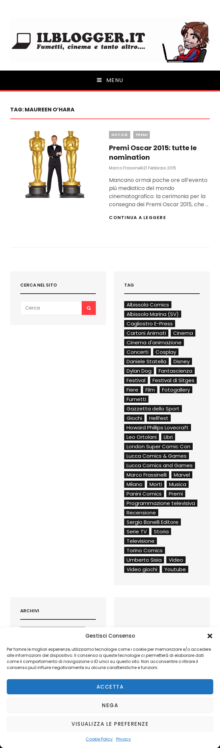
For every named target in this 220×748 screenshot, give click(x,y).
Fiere (132, 389)
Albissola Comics (148, 304)
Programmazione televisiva (161, 503)
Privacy (123, 739)
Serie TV (137, 531)
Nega (110, 705)
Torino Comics (145, 550)
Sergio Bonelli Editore (152, 522)
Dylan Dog (139, 370)
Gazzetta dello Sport (153, 408)
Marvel (182, 474)
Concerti (137, 351)
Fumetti (136, 399)
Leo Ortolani (142, 436)
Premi (142, 134)
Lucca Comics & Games (157, 455)
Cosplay (166, 351)
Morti (155, 484)
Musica (177, 484)
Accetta (110, 686)
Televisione (141, 540)
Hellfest (158, 418)
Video (176, 559)
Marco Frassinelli (126, 168)
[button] (210, 636)
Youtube (175, 569)
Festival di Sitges (173, 380)
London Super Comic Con (158, 446)
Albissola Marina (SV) (153, 314)
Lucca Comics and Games (160, 465)
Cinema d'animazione (154, 342)
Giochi (134, 418)
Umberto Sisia (144, 559)
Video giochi (142, 569)
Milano (134, 484)
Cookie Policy (99, 739)
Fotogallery (176, 389)
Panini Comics (144, 493)
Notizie (119, 134)
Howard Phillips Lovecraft (158, 427)
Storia (161, 531)
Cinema (183, 333)
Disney (181, 361)
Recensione (141, 512)
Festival (136, 380)
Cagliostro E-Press (150, 323)
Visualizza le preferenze (110, 723)
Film (150, 389)
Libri (168, 436)
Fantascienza (175, 370)
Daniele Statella (146, 361)
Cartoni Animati (146, 333)
